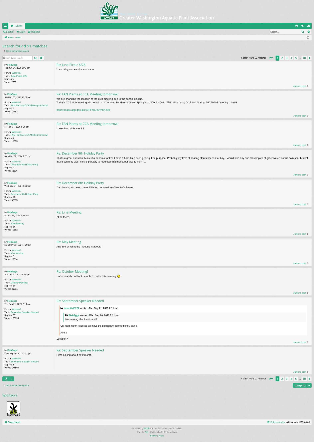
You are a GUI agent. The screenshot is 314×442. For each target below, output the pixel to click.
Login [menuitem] (303, 26)
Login (22, 31)
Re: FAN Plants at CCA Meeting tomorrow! (87, 94)
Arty (146, 432)
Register (35, 31)
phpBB (147, 428)
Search (10, 31)
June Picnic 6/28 (19, 76)
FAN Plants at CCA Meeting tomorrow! (29, 105)
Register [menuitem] (309, 26)
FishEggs (12, 65)
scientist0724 (71, 308)
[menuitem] (297, 26)
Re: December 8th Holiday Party (80, 153)
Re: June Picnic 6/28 (71, 65)
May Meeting (17, 253)
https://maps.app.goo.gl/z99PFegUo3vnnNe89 (83, 109)
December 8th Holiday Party (24, 164)
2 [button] (282, 58)
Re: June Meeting (69, 212)
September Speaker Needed (25, 312)
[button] (271, 58)
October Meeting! (19, 282)
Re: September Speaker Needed (80, 301)
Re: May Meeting (68, 242)
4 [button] (291, 58)
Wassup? (16, 73)
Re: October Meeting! (72, 271)
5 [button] (296, 58)
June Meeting (17, 223)
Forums (18, 25)
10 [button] (304, 58)
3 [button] (287, 58)
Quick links (6, 26)
